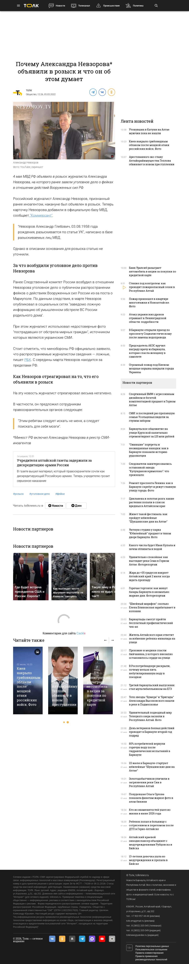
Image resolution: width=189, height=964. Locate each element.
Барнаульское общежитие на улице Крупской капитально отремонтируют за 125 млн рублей (151, 432)
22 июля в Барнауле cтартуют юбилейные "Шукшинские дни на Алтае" (152, 766)
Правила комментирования (149, 953)
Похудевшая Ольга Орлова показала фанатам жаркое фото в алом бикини (151, 797)
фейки (60, 493)
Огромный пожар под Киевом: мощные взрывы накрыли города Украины (151, 368)
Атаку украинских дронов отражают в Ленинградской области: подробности (147, 318)
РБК (27, 360)
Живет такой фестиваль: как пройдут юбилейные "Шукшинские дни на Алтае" (148, 517)
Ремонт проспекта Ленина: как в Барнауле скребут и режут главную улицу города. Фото (152, 486)
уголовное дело (39, 493)
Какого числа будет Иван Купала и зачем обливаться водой (152, 547)
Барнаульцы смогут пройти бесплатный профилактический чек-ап (151, 622)
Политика (138, 5)
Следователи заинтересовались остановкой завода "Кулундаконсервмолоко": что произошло (150, 469)
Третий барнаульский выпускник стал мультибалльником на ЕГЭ (152, 687)
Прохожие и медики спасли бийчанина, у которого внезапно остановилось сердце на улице (151, 654)
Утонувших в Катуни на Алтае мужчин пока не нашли (149, 131)
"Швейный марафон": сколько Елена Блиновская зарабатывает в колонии (152, 607)
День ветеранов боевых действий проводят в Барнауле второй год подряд (151, 731)
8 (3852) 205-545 (140, 925)
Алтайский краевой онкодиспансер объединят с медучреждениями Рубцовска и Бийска (150, 842)
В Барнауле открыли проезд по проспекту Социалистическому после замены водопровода (150, 333)
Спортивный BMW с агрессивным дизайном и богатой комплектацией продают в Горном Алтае (152, 399)
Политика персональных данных (152, 946)
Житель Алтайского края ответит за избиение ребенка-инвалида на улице (152, 638)
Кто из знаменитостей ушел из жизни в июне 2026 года (149, 811)
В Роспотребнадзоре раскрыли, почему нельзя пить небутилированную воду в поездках (149, 671)
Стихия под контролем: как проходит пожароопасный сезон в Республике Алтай (152, 287)
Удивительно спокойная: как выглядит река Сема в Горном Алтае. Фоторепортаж (149, 560)
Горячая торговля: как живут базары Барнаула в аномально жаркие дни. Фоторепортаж (149, 591)
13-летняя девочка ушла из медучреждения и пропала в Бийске (148, 860)
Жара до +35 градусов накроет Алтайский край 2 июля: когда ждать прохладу (149, 576)
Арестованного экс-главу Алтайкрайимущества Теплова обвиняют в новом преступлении (151, 160)
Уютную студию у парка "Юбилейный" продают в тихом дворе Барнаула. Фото (150, 533)
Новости (60, 5)
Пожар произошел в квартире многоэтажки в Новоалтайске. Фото (149, 302)
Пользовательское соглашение (151, 949)
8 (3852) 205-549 (140, 930)
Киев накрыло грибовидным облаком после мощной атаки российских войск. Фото (149, 145)
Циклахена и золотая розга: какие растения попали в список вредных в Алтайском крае (151, 502)
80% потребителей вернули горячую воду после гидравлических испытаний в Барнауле (149, 749)
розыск (18, 493)
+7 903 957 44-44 (140, 916)
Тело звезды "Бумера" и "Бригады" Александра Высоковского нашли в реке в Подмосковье (151, 700)
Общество (31, 94)
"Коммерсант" (40, 215)
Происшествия (111, 5)
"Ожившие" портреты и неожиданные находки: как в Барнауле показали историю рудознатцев (149, 450)
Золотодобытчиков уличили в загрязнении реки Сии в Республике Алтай (149, 782)
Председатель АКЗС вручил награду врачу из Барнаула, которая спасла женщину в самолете (147, 351)
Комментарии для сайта (64, 633)
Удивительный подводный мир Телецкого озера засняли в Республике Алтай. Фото (150, 716)
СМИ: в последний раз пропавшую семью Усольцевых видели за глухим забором (152, 416)
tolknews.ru (142, 875)
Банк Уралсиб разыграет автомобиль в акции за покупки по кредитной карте (98, 691)
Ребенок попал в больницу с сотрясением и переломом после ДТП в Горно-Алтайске (151, 825)
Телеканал (84, 5)
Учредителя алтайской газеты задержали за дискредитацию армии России (54, 462)
